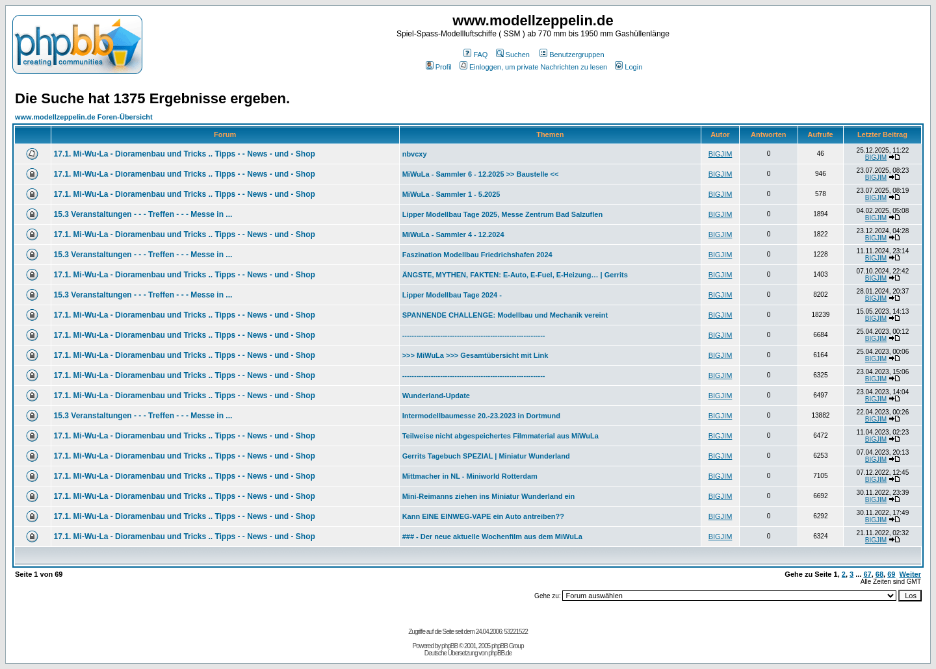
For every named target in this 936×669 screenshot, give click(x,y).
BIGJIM (720, 154)
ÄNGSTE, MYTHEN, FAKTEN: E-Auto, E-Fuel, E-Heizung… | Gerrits (515, 275)
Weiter (910, 574)
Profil (439, 67)
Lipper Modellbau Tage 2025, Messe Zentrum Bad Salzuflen (502, 214)
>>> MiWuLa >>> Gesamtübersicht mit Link (475, 355)
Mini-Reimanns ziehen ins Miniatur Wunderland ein (488, 496)
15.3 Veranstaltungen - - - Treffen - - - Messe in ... (143, 214)
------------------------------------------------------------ (473, 335)
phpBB (449, 646)
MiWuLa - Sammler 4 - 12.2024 (453, 234)
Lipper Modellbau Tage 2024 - (452, 295)
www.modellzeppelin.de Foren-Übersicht (84, 117)
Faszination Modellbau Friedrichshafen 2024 (477, 255)
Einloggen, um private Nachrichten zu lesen (533, 67)
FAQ (475, 54)
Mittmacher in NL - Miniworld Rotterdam (470, 476)
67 (867, 574)
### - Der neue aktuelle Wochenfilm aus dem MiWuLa (492, 536)
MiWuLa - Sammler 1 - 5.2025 (451, 194)
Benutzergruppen (572, 54)
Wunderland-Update (436, 395)
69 (891, 574)
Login (628, 67)
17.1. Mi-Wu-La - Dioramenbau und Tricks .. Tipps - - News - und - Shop (184, 153)
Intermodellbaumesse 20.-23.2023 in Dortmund (481, 416)
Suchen (513, 54)
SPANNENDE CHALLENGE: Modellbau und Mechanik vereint (505, 315)
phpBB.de (500, 653)
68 (879, 574)
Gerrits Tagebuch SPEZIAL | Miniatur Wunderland (486, 456)
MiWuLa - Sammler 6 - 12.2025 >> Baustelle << (480, 174)
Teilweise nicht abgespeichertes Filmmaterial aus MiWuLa (500, 436)
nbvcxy (414, 154)
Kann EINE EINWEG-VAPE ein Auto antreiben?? (483, 516)
